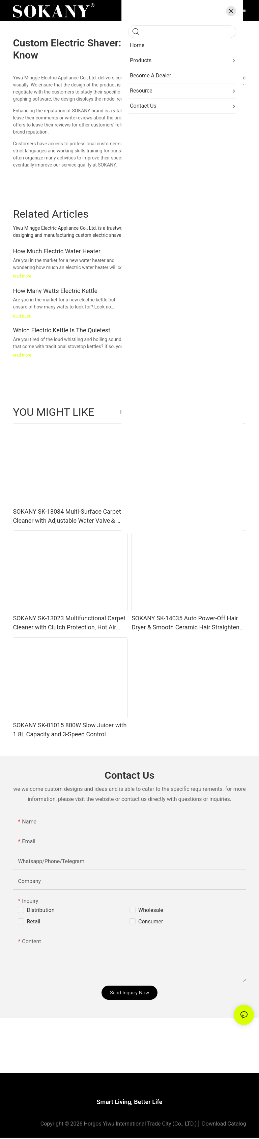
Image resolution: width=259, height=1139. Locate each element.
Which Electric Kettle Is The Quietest (61, 330)
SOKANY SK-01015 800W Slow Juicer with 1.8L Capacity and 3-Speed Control (69, 730)
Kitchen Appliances (140, 412)
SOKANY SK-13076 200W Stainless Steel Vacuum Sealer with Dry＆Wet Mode (186, 516)
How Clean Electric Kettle (165, 290)
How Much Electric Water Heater (56, 251)
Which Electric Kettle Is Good (170, 251)
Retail (33, 921)
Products (233, 412)
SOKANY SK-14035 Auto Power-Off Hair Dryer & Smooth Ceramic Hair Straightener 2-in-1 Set (188, 623)
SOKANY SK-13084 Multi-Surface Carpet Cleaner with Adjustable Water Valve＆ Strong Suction (67, 516)
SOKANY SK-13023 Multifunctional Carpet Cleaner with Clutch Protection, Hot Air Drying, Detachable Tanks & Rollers (69, 623)
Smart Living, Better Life (130, 1103)
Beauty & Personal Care (192, 412)
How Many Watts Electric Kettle (55, 290)
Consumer (150, 921)
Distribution (40, 910)
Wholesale (150, 910)
